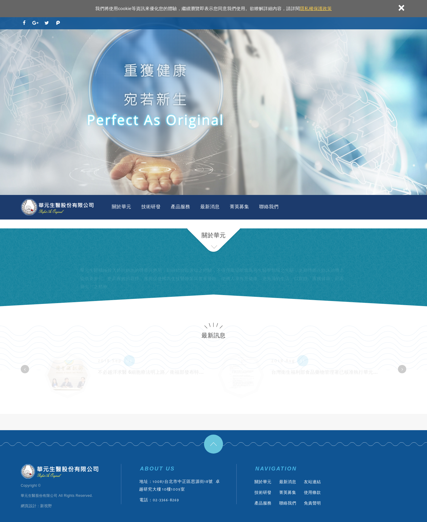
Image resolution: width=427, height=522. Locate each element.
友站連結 (312, 481)
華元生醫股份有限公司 (58, 207)
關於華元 (121, 206)
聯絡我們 (268, 206)
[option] (213, 106)
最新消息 (209, 206)
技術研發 (150, 206)
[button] (25, 369)
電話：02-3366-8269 (159, 500)
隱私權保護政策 (316, 8)
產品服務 (180, 206)
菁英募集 (239, 206)
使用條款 (312, 492)
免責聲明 (312, 503)
